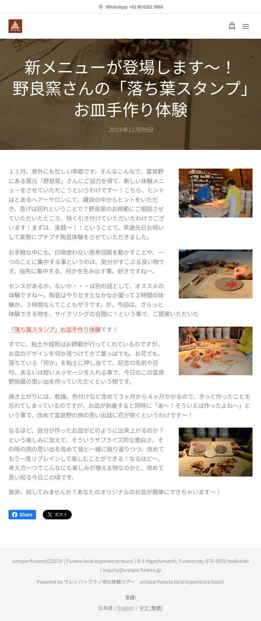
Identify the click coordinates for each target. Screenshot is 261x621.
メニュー (246, 26)
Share (22, 514)
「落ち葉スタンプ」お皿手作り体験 (54, 329)
